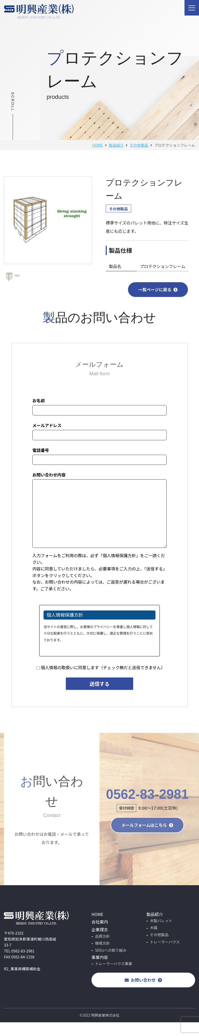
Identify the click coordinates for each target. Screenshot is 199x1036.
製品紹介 (154, 914)
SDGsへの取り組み (110, 950)
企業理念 (99, 929)
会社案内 (99, 922)
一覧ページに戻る (158, 289)
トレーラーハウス (165, 941)
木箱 (154, 927)
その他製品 (118, 208)
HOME (97, 145)
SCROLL (13, 101)
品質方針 (102, 936)
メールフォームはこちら (147, 825)
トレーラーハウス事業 (113, 963)
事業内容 (99, 957)
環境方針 (102, 943)
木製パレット (161, 920)
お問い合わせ (143, 980)
